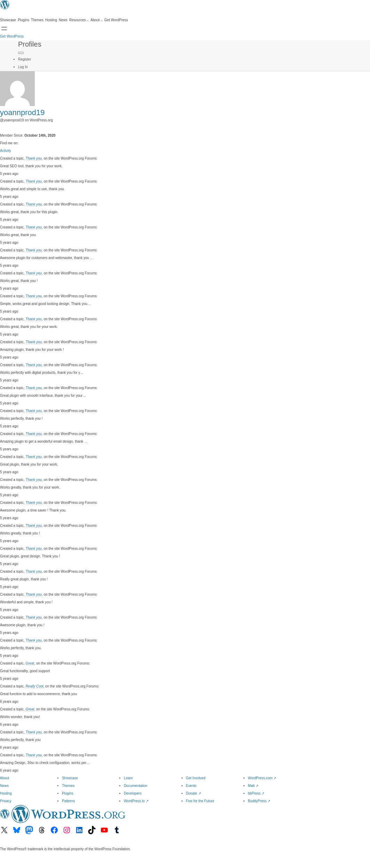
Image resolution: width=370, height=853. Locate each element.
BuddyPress (259, 801)
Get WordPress (12, 36)
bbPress (256, 793)
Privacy (5, 801)
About (4, 778)
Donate (193, 793)
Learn (128, 778)
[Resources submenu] (79, 20)
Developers (133, 793)
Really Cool (34, 686)
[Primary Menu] (21, 53)
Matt (253, 786)
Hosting (6, 793)
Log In (23, 67)
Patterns (68, 801)
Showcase (70, 778)
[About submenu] (96, 20)
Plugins (67, 793)
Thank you (33, 158)
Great (29, 663)
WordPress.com (262, 778)
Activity (5, 151)
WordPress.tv (136, 801)
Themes (68, 786)
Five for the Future (200, 801)
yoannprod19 (22, 112)
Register (24, 59)
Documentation (135, 786)
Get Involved (196, 778)
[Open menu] (4, 28)
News (4, 786)
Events (191, 786)
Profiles (29, 44)
